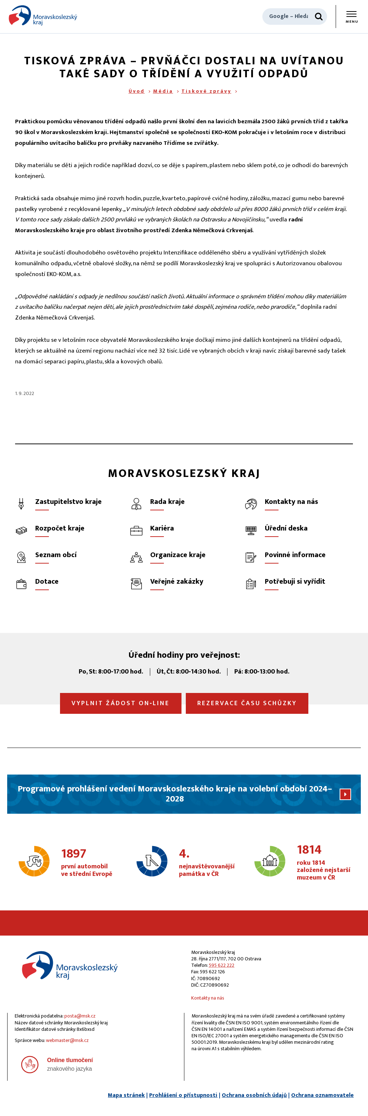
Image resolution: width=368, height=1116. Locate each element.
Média (163, 91)
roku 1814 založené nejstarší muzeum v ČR (324, 862)
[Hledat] (318, 16)
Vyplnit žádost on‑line (121, 703)
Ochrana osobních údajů (254, 1095)
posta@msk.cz (80, 1016)
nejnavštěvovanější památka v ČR (207, 863)
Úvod (137, 91)
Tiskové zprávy (206, 91)
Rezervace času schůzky (247, 703)
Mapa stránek (126, 1095)
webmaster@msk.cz (67, 1040)
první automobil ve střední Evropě (88, 863)
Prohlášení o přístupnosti (183, 1095)
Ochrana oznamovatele (322, 1095)
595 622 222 (221, 965)
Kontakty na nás (207, 998)
